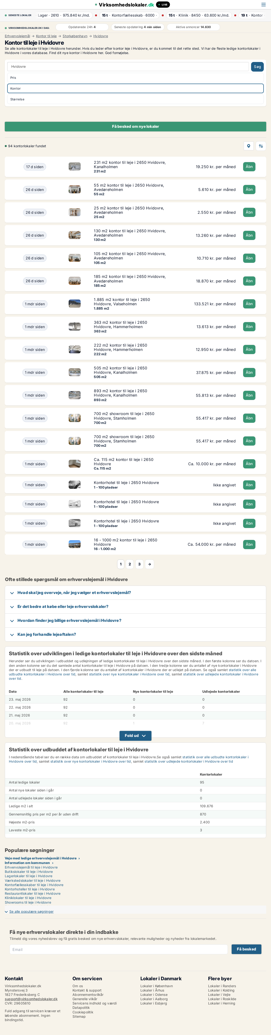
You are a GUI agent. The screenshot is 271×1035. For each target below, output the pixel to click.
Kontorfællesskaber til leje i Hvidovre (34, 885)
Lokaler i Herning (221, 1003)
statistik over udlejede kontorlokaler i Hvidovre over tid (189, 761)
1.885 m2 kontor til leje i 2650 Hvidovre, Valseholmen (122, 301)
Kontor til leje (46, 36)
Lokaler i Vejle (219, 994)
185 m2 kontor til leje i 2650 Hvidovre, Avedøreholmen (130, 278)
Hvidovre (100, 36)
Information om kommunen (27, 863)
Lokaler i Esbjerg (153, 1003)
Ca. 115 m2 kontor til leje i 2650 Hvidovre (123, 461)
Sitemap (79, 1016)
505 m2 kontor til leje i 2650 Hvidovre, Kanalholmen (120, 370)
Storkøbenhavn (75, 36)
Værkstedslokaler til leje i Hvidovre (32, 880)
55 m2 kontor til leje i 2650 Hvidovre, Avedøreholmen (129, 187)
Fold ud (132, 735)
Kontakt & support (87, 990)
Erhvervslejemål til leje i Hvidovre (31, 867)
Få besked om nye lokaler (135, 126)
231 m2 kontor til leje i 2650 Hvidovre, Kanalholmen (130, 164)
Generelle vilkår (84, 999)
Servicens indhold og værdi (94, 1003)
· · (62, 15)
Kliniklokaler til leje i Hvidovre (28, 898)
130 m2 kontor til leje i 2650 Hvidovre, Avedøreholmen (130, 233)
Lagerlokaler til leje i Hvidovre (28, 876)
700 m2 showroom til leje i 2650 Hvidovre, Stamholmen (124, 415)
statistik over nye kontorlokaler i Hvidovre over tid (129, 674)
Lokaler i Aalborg (154, 999)
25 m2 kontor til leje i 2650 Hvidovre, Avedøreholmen (129, 210)
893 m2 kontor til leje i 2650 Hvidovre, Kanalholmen (120, 393)
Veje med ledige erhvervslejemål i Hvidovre (41, 858)
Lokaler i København (156, 986)
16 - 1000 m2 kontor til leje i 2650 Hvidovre (125, 542)
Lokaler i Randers (222, 986)
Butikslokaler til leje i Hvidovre (29, 872)
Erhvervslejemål (17, 36)
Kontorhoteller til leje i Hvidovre (30, 889)
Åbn (249, 166)
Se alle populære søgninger (31, 911)
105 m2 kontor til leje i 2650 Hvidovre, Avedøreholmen (130, 255)
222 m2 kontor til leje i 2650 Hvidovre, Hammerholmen (120, 347)
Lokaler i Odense (154, 994)
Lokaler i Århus (152, 990)
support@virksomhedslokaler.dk (31, 999)
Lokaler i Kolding (221, 990)
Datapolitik (81, 1007)
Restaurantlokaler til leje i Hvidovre (32, 893)
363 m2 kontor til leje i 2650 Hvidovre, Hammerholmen (120, 324)
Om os (77, 986)
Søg (257, 66)
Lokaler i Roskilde (222, 999)
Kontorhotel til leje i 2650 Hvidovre (126, 482)
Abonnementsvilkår (87, 994)
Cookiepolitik (82, 1012)
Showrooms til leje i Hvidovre (28, 902)
